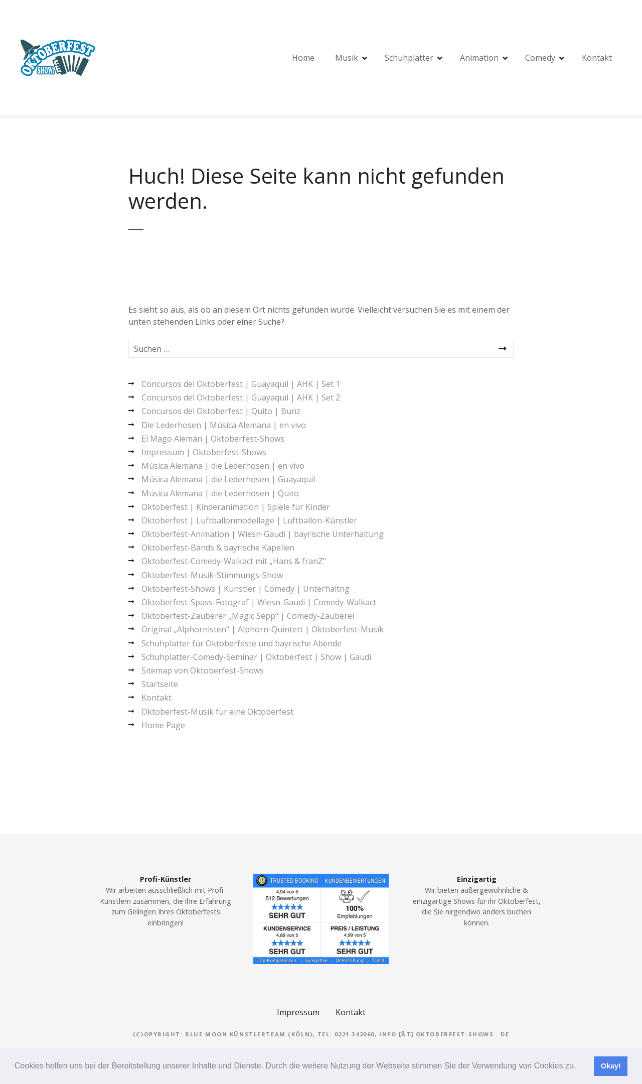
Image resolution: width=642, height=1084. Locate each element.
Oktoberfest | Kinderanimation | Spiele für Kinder (235, 506)
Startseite (159, 684)
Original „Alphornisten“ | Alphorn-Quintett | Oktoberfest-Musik (262, 629)
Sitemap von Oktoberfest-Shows (202, 670)
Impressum (298, 1012)
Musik (346, 57)
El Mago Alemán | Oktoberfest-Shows (212, 438)
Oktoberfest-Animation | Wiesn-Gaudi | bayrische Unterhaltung (262, 533)
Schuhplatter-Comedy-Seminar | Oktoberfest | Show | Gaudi (256, 656)
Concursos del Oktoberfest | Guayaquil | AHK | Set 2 (240, 397)
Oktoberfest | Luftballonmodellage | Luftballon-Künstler (249, 520)
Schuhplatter (409, 57)
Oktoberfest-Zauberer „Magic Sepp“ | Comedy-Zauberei (247, 615)
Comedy (540, 57)
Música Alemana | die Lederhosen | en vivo (222, 465)
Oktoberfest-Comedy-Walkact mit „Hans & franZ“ (233, 561)
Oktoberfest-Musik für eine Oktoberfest (217, 711)
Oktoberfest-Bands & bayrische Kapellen (217, 547)
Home (303, 57)
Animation (479, 57)
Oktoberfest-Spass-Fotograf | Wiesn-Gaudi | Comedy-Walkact (258, 602)
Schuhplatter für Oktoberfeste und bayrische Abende (241, 643)
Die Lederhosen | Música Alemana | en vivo (223, 425)
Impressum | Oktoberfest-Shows (203, 452)
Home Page (163, 725)
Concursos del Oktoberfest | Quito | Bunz (220, 411)
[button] (579, 1066)
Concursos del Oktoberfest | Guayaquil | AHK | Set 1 (240, 383)
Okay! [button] (611, 1066)
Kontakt (597, 57)
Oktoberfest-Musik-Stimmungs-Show (212, 575)
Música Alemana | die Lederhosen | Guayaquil (228, 479)
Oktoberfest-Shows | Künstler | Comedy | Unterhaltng (245, 588)
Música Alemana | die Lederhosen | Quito (220, 493)
